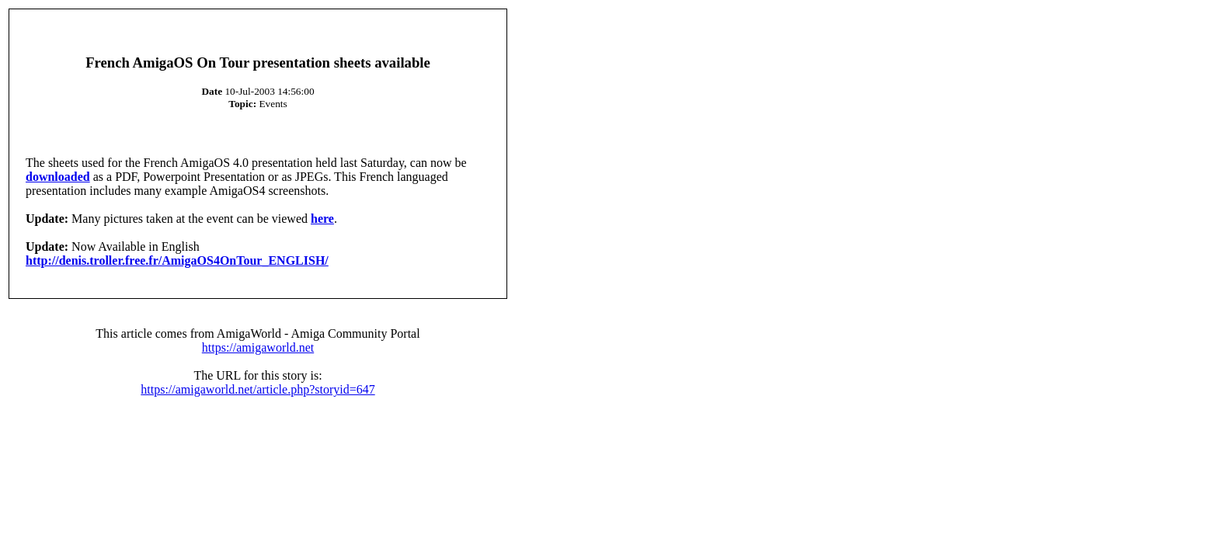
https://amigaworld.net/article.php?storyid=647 (257, 389)
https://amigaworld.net (258, 347)
